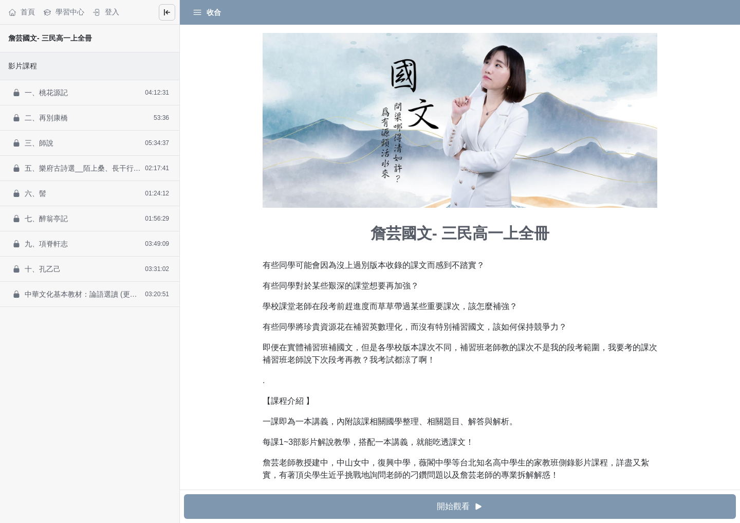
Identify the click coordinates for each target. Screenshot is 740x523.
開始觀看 (460, 507)
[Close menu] (167, 12)
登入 (105, 12)
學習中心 (63, 12)
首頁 (21, 12)
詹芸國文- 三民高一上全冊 (50, 38)
